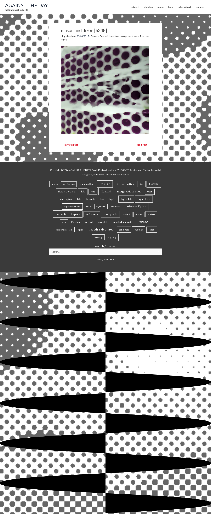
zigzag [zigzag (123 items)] (112, 237)
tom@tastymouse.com (92, 174)
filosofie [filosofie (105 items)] (154, 184)
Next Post (143, 145)
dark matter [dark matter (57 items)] (86, 184)
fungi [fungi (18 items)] (93, 192)
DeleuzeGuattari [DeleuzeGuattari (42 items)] (125, 184)
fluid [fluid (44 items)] (82, 192)
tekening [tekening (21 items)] (98, 237)
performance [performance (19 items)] (92, 214)
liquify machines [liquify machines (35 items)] (72, 206)
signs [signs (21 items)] (80, 230)
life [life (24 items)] (102, 199)
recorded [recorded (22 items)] (102, 222)
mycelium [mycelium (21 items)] (100, 207)
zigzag (73, 39)
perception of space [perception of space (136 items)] (68, 214)
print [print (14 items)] (64, 222)
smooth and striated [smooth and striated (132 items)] (101, 229)
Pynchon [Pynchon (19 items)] (75, 222)
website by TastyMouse (118, 174)
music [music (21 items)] (88, 207)
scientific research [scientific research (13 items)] (64, 230)
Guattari (104, 36)
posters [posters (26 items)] (151, 214)
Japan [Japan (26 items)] (149, 192)
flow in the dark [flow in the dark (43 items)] (66, 192)
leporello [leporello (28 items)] (90, 199)
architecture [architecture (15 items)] (69, 184)
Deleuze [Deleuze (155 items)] (104, 184)
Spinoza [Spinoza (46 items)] (139, 229)
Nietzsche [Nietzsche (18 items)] (115, 207)
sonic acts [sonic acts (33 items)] (124, 229)
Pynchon (65, 39)
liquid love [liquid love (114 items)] (144, 199)
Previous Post (69, 145)
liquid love (115, 36)
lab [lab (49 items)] (78, 199)
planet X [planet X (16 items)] (126, 214)
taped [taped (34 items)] (151, 229)
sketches (71, 36)
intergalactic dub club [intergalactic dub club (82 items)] (129, 191)
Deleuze (95, 36)
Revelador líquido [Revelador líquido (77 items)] (122, 222)
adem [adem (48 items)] (55, 184)
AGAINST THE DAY (27, 5)
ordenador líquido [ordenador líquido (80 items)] (136, 206)
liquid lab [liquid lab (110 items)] (126, 199)
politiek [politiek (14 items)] (139, 214)
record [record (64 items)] (89, 222)
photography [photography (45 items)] (111, 214)
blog (63, 36)
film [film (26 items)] (141, 184)
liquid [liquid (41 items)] (112, 199)
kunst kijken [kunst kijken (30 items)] (66, 199)
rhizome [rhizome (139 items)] (143, 222)
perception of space (131, 36)
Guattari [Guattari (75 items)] (106, 191)
